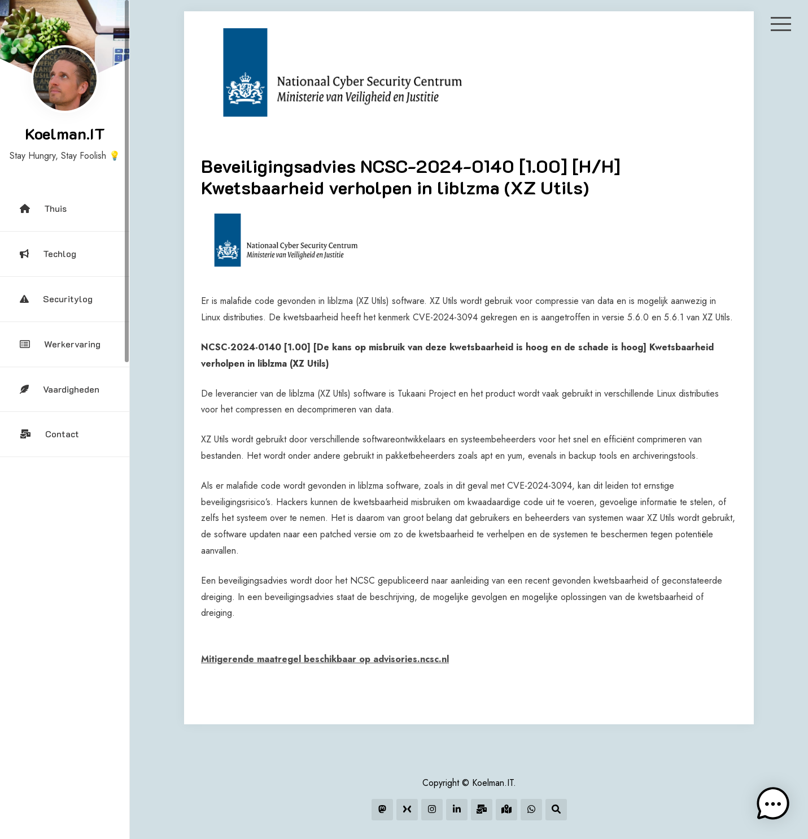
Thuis (43, 208)
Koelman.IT (65, 133)
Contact (49, 434)
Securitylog (56, 299)
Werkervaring (60, 344)
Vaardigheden (59, 389)
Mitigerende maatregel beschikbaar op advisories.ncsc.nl (325, 659)
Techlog (48, 253)
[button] (773, 804)
